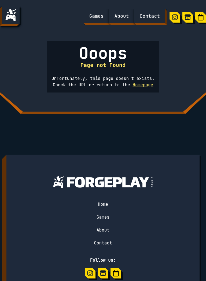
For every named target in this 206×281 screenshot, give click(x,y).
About (103, 230)
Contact (103, 243)
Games (103, 217)
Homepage (143, 85)
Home (103, 204)
